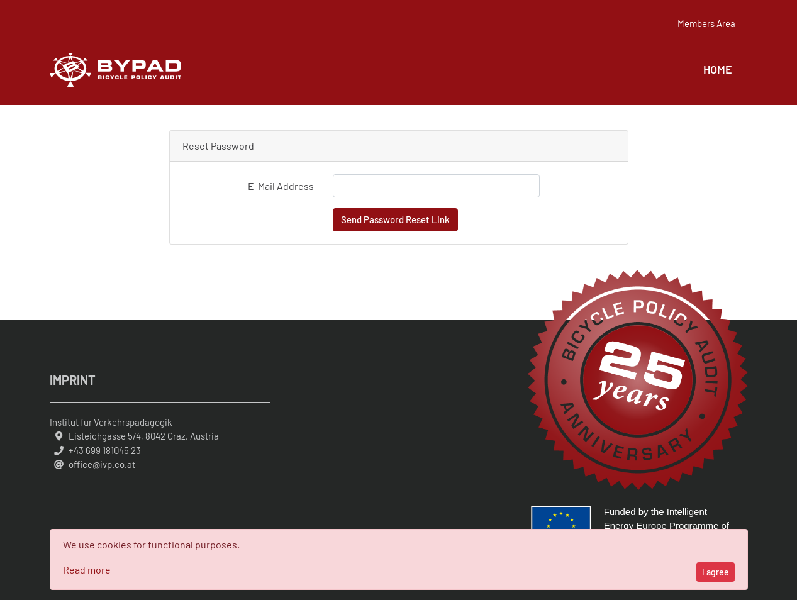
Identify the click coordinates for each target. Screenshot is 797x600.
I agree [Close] (715, 572)
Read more (87, 569)
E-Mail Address (281, 186)
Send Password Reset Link (395, 219)
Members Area (706, 24)
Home (717, 69)
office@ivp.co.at (102, 464)
